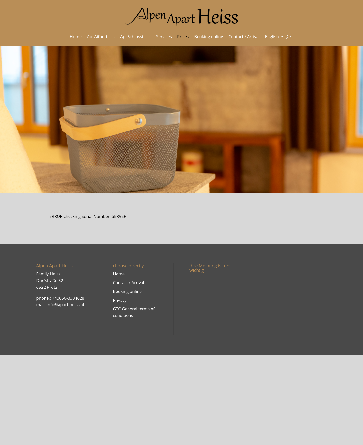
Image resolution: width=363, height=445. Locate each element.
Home (76, 36)
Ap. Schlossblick (135, 36)
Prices (183, 36)
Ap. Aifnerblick (101, 36)
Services (164, 36)
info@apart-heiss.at (65, 304)
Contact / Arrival (243, 36)
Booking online (208, 36)
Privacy (120, 300)
